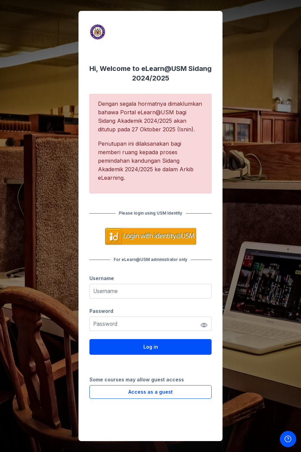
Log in (150, 347)
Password (101, 311)
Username (101, 278)
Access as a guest (150, 392)
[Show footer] (288, 439)
